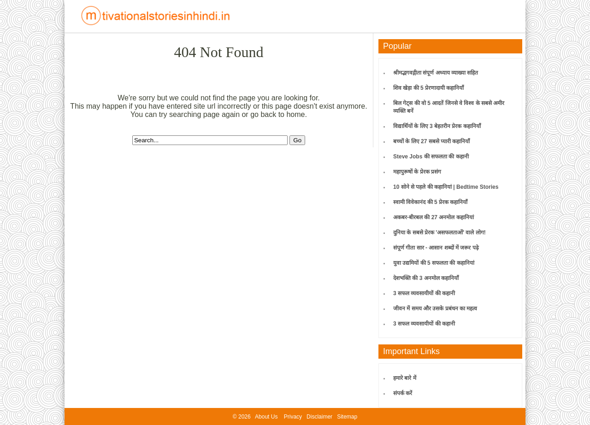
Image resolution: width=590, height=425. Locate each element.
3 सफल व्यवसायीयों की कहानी (424, 293)
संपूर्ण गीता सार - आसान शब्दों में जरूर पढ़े (436, 248)
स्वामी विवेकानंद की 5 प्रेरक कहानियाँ (430, 202)
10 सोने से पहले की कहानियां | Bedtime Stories (445, 187)
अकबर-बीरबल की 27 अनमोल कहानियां (433, 217)
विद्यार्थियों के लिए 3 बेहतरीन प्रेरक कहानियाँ (437, 126)
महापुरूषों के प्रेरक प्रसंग (417, 172)
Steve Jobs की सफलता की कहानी (431, 156)
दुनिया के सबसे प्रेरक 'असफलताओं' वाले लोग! (439, 232)
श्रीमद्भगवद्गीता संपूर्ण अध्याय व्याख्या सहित (435, 73)
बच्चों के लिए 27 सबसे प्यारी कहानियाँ (431, 141)
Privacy (293, 416)
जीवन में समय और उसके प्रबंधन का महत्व (435, 308)
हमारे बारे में (404, 378)
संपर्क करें (402, 393)
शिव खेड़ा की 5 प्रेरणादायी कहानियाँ (428, 88)
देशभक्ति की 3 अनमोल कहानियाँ (426, 278)
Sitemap (347, 416)
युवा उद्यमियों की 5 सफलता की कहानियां (433, 263)
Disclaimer (319, 416)
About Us (266, 416)
